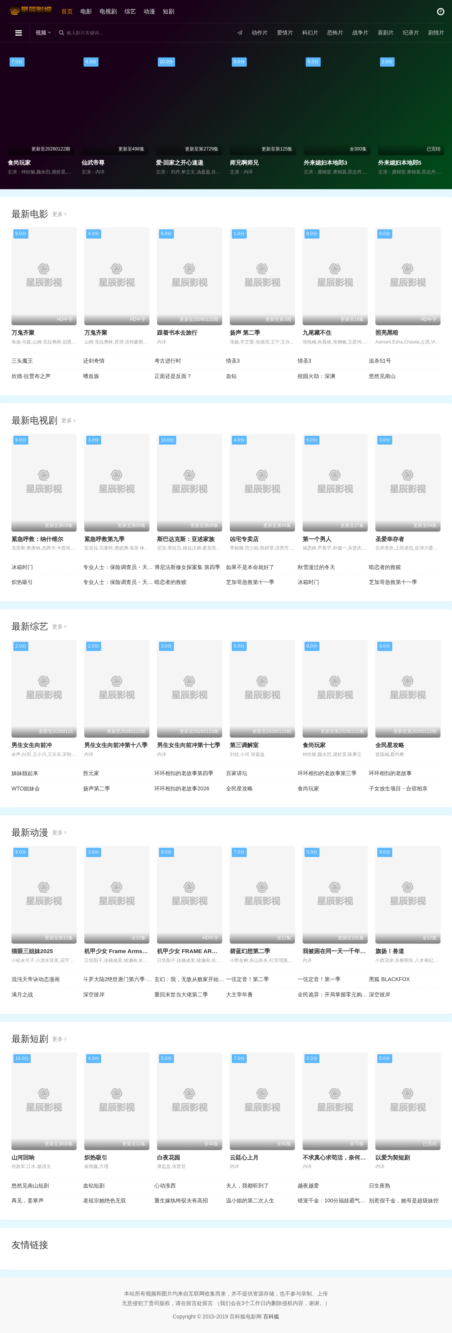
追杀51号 (380, 361)
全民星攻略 (389, 745)
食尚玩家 (19, 162)
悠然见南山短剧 (30, 1186)
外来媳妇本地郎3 (325, 162)
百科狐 (271, 1316)
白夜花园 (168, 1157)
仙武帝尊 (93, 162)
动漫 (149, 11)
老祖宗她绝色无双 (104, 1200)
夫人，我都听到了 (247, 1186)
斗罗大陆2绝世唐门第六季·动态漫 (119, 979)
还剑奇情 (94, 361)
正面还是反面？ (173, 376)
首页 (67, 11)
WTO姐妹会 (25, 788)
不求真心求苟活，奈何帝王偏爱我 (346, 1157)
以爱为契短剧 (392, 1157)
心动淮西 (165, 1186)
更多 (59, 214)
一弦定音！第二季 (247, 979)
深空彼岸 (94, 994)
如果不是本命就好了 (250, 567)
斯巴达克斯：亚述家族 (186, 539)
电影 (86, 11)
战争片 (360, 32)
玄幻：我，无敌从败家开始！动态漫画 (190, 979)
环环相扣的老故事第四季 (183, 773)
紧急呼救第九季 (104, 539)
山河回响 (22, 1157)
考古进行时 (167, 361)
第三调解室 (244, 745)
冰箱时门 (22, 567)
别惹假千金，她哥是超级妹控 (404, 1200)
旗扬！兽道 (389, 951)
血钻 (231, 376)
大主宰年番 (239, 994)
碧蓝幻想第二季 (250, 951)
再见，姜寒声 (27, 1200)
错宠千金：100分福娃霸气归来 (333, 1200)
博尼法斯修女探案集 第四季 (187, 567)
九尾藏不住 (317, 332)
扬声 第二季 (245, 332)
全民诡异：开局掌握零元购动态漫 (333, 994)
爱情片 (285, 32)
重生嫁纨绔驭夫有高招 (181, 1200)
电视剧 (108, 11)
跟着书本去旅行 (177, 332)
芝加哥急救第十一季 (250, 582)
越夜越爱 (308, 1186)
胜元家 (91, 773)
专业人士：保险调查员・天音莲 (119, 567)
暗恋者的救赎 (385, 567)
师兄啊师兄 (244, 162)
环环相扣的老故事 (390, 773)
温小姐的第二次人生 (250, 1200)
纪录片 (411, 32)
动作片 (260, 32)
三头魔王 (22, 361)
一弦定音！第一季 (319, 979)
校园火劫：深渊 (316, 376)
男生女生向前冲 (31, 745)
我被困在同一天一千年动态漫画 (343, 951)
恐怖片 (335, 32)
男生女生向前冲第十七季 (188, 745)
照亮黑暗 (386, 332)
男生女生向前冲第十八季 (115, 745)
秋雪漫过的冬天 (316, 567)
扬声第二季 (96, 788)
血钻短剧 (94, 1186)
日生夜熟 (379, 1186)
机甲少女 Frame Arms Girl (119, 951)
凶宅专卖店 (244, 539)
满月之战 (22, 994)
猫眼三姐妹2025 (32, 951)
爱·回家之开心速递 (179, 162)
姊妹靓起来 (24, 773)
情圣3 (233, 361)
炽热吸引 (22, 582)
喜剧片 (386, 32)
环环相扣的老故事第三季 (327, 773)
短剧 (168, 11)
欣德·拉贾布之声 (31, 376)
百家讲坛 (236, 773)
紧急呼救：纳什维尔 (37, 539)
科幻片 (310, 32)
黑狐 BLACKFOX (389, 979)
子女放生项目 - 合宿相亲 (398, 788)
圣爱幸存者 (389, 539)
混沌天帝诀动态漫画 (35, 979)
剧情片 (436, 32)
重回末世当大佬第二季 (181, 994)
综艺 (130, 11)
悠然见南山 (382, 376)
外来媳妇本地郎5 (399, 162)
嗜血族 (91, 376)
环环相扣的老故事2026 (181, 788)
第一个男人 (317, 539)
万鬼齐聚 (22, 332)
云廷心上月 (244, 1157)
